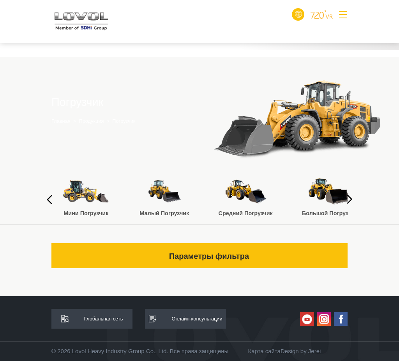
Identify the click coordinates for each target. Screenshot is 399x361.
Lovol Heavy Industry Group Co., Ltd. (120, 351)
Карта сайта (264, 351)
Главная (61, 121)
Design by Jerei (301, 351)
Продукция (91, 121)
